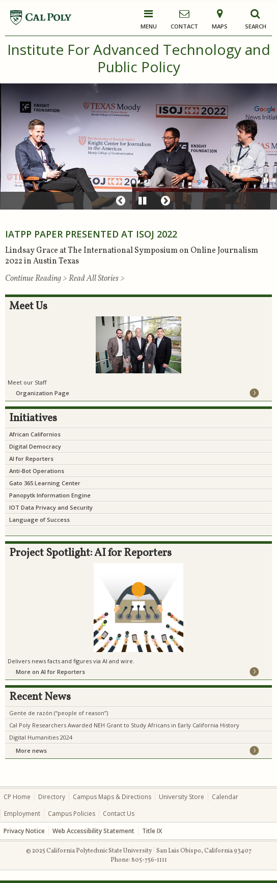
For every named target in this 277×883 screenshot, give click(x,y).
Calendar (225, 796)
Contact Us (118, 813)
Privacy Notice (24, 831)
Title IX (152, 831)
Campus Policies (71, 813)
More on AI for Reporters (50, 671)
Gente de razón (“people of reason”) (58, 713)
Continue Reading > (37, 278)
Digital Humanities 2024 (40, 737)
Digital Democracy (35, 446)
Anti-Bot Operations (36, 471)
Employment (22, 813)
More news (31, 750)
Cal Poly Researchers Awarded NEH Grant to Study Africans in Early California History (124, 725)
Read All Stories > (97, 278)
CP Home (17, 796)
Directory (51, 796)
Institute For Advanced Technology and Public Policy (138, 58)
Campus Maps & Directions (112, 796)
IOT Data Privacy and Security (51, 507)
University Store (181, 796)
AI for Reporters (31, 458)
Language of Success (39, 519)
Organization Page (42, 393)
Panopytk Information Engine (50, 495)
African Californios (35, 434)
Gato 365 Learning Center (44, 483)
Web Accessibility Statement (93, 831)
